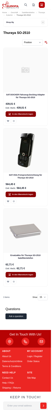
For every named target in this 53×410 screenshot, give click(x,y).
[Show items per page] (43, 297)
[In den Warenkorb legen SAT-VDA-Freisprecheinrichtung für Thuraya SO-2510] (21, 194)
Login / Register (34, 356)
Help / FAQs (8, 383)
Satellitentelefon (28, 12)
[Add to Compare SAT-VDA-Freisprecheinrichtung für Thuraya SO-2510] (13, 201)
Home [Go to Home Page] (4, 12)
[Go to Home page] (10, 4)
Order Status (33, 361)
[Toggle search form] (25, 5)
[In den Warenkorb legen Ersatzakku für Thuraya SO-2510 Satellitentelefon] (21, 274)
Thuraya (41, 12)
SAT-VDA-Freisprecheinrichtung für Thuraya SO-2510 (25, 176)
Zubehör (9, 15)
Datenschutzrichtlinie (12, 361)
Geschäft (14, 12)
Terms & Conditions (11, 366)
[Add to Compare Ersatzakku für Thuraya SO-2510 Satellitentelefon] (13, 281)
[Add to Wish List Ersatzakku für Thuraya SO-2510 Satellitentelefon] (8, 281)
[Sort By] (32, 42)
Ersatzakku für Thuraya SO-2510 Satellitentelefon (25, 256)
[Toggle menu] (49, 5)
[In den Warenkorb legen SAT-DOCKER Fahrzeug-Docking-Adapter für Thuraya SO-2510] (21, 114)
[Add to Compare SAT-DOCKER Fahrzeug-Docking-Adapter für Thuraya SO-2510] (13, 120)
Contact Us (7, 378)
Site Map (31, 378)
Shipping (6, 388)
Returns (17, 388)
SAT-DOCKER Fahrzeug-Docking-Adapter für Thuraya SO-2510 (25, 96)
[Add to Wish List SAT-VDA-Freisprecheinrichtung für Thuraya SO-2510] (8, 201)
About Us (6, 356)
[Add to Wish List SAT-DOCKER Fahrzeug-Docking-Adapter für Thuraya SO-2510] (8, 120)
